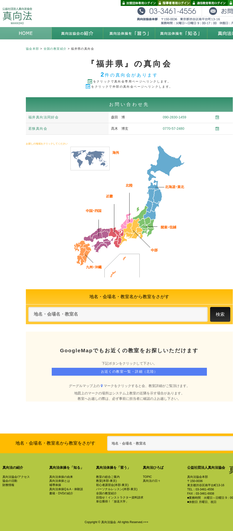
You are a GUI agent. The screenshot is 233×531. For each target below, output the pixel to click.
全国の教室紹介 (55, 48)
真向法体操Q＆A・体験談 (66, 489)
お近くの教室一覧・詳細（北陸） (129, 371)
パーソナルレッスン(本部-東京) (116, 489)
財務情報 (8, 485)
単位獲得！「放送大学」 (112, 501)
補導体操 (55, 485)
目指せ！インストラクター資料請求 (119, 497)
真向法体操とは (59, 481)
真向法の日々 (152, 481)
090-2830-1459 (174, 117)
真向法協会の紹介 (77, 33)
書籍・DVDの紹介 (61, 493)
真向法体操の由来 (61, 477)
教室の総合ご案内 (108, 477)
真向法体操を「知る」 (181, 33)
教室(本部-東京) (106, 481)
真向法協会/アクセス (16, 477)
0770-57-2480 (173, 128)
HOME (26, 33)
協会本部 (32, 48)
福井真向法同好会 (43, 117)
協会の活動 (9, 481)
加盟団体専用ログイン (139, 3)
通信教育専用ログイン (209, 3)
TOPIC (147, 477)
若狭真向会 (37, 128)
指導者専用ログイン (174, 3)
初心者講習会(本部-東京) (112, 485)
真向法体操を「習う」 (129, 33)
